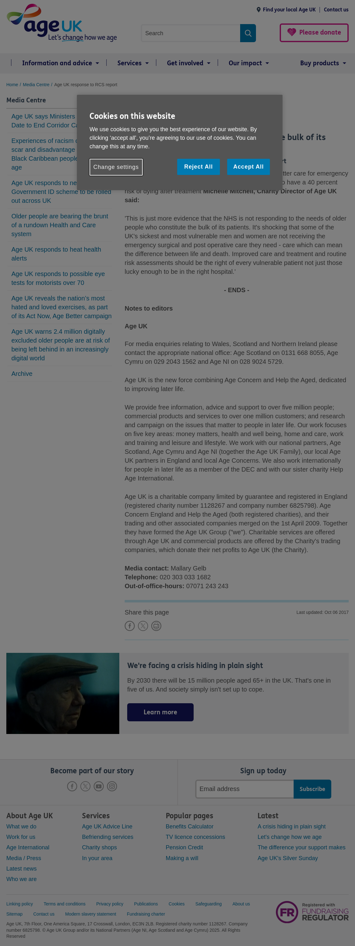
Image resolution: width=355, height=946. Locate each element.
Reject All (198, 167)
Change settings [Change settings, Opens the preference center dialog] (116, 167)
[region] (180, 142)
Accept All (248, 167)
